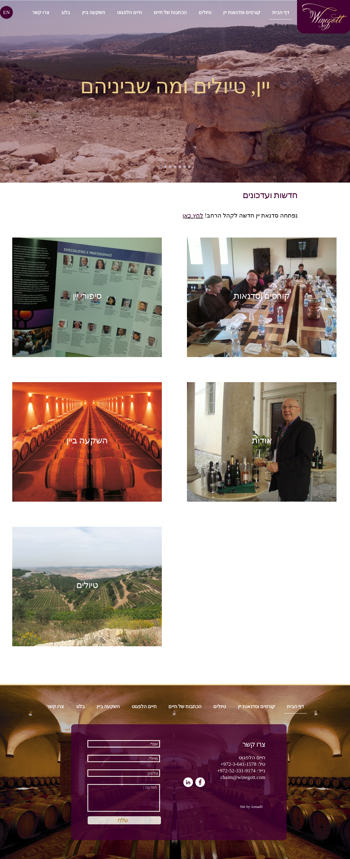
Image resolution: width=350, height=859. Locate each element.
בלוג (65, 12)
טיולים (205, 12)
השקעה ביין (93, 12)
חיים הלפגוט (129, 12)
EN (6, 12)
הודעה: (123, 798)
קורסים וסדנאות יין (241, 12)
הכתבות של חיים (170, 12)
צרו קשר (40, 12)
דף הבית (280, 12)
